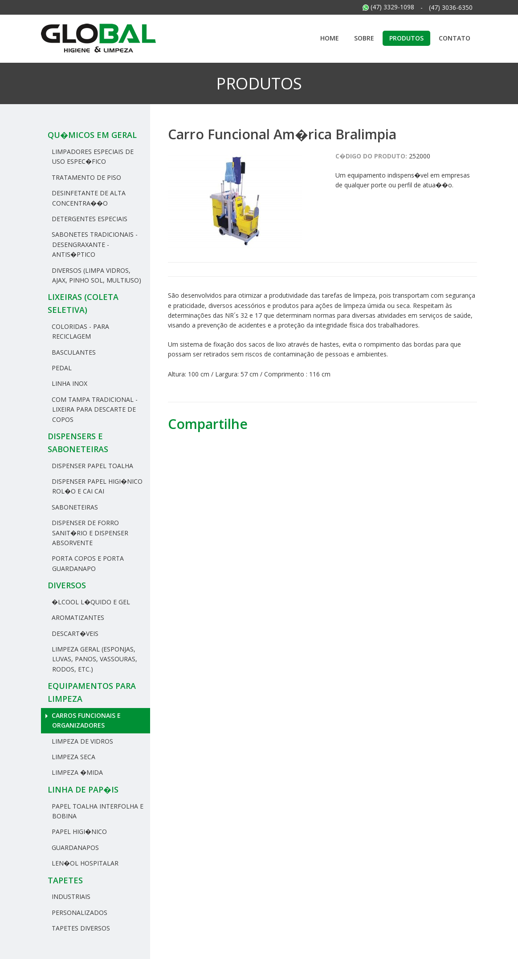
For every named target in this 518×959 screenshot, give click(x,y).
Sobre (364, 38)
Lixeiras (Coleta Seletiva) (83, 303)
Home (329, 38)
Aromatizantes (77, 617)
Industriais (70, 896)
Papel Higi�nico (78, 831)
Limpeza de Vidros (81, 741)
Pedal (61, 368)
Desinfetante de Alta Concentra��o (88, 198)
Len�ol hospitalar (84, 863)
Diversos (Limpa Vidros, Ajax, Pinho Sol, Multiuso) (95, 275)
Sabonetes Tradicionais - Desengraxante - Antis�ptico (94, 244)
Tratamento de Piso (85, 177)
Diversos (67, 585)
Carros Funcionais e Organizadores (85, 720)
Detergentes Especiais (88, 218)
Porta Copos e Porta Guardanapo (87, 563)
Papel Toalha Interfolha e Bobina (96, 811)
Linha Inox (68, 383)
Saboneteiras (74, 507)
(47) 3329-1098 (388, 7)
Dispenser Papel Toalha (91, 465)
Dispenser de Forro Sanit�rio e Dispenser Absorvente (89, 532)
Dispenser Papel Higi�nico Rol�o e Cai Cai (96, 486)
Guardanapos (74, 847)
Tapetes (65, 880)
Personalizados (78, 912)
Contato (454, 38)
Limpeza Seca (72, 757)
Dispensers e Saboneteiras (78, 442)
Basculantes (73, 352)
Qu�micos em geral (92, 134)
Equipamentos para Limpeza (92, 692)
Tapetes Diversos (80, 928)
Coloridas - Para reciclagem (79, 331)
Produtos (406, 38)
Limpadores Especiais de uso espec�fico (92, 156)
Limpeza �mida (76, 772)
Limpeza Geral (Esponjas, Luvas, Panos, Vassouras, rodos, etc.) (93, 659)
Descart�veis (74, 633)
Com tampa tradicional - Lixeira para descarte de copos (94, 409)
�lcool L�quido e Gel (90, 602)
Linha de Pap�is (83, 789)
